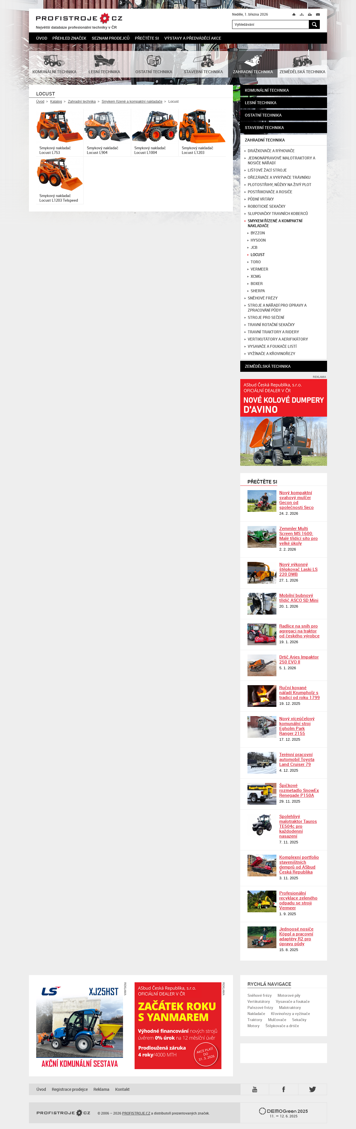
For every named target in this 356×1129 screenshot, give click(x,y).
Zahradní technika (82, 102)
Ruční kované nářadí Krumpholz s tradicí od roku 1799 (299, 692)
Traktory (254, 1019)
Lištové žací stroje (266, 170)
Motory (253, 1025)
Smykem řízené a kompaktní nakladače (132, 102)
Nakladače (256, 1013)
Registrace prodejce (70, 1089)
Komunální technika (267, 90)
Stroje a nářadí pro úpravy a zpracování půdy (276, 308)
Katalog (56, 102)
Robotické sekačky (265, 206)
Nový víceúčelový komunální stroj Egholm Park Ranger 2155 (297, 726)
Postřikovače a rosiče (268, 192)
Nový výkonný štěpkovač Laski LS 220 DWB (298, 569)
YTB (256, 1089)
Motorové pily (289, 995)
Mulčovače (277, 1019)
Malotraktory (290, 1007)
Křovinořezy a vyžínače (290, 1013)
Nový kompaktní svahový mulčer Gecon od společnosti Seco (296, 500)
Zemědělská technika (268, 366)
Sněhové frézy (261, 298)
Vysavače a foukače (293, 1001)
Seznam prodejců (111, 38)
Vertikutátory (258, 1001)
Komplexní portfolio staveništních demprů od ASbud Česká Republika (299, 864)
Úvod (41, 38)
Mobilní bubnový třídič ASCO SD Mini (298, 597)
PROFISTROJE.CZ (79, 19)
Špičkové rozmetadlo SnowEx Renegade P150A (299, 790)
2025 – (283, 1113)
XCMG (254, 276)
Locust (256, 254)
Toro (254, 262)
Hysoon (256, 240)
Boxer (255, 283)
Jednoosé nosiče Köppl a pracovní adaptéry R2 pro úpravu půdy (296, 936)
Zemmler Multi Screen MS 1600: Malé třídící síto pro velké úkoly (298, 535)
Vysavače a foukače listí (271, 346)
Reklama (101, 1089)
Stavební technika (264, 127)
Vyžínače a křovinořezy (270, 353)
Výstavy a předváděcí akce (192, 38)
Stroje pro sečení (264, 317)
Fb (284, 1089)
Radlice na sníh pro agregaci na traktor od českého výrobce (299, 631)
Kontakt (122, 1089)
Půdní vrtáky (259, 199)
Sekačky (299, 1019)
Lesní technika (260, 102)
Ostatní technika (263, 115)
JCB (252, 247)
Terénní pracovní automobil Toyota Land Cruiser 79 (296, 759)
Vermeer (257, 269)
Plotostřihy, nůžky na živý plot (278, 184)
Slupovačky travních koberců (276, 213)
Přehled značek (69, 38)
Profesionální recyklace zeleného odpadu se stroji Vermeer (298, 900)
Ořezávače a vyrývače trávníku (278, 177)
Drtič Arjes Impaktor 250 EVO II (299, 659)
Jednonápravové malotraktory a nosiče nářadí (280, 161)
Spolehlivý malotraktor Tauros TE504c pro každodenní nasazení (298, 826)
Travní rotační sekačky (270, 324)
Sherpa (256, 290)
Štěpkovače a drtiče (282, 1025)
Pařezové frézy (260, 1007)
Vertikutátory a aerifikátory (276, 339)
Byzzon (256, 233)
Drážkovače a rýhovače (270, 150)
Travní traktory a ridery (272, 332)
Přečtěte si (147, 38)
